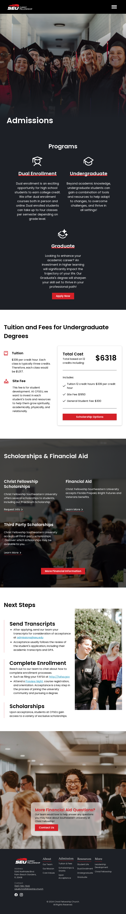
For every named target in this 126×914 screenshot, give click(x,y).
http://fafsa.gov (59, 677)
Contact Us (46, 827)
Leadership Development (101, 866)
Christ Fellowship (103, 871)
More (98, 859)
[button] (114, 7)
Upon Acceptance (65, 876)
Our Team (47, 864)
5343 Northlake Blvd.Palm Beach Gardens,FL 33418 (25, 874)
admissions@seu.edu (30, 637)
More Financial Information (63, 571)
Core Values (49, 872)
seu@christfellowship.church (28, 889)
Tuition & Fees (65, 863)
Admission (66, 858)
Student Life (83, 864)
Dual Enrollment (85, 868)
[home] (20, 7)
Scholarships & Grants (66, 869)
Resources (84, 859)
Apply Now (63, 296)
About (47, 859)
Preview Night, (34, 681)
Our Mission (48, 868)
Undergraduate (85, 872)
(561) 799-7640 (22, 886)
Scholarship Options (89, 417)
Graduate (82, 877)
